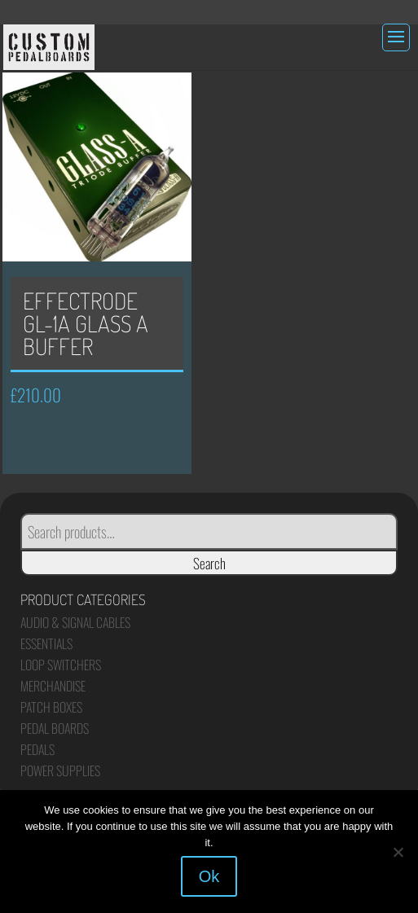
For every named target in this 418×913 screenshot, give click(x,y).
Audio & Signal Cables (75, 622)
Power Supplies (60, 770)
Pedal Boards (54, 728)
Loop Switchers (60, 664)
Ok (209, 876)
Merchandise (53, 686)
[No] (397, 852)
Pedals (37, 749)
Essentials (46, 643)
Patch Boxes (51, 707)
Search (209, 562)
